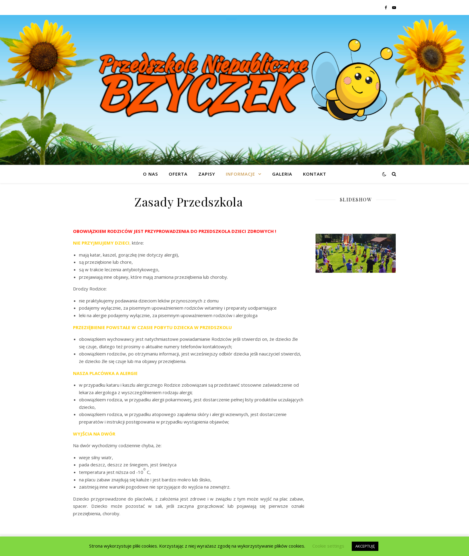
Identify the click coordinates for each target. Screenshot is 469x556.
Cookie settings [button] (328, 546)
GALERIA (282, 174)
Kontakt (314, 174)
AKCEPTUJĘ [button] (365, 546)
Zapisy (206, 174)
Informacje (240, 174)
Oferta (178, 174)
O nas (150, 174)
